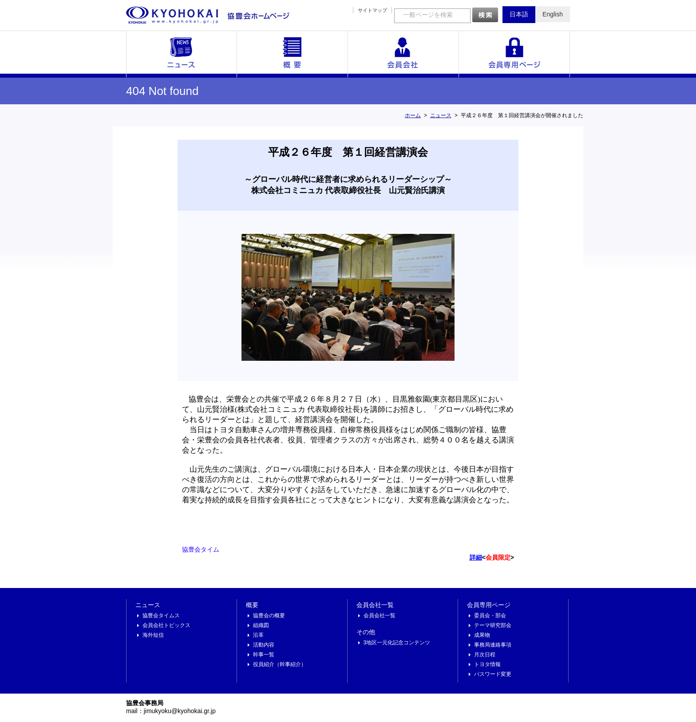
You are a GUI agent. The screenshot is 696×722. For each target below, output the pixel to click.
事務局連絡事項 (492, 645)
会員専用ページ (514, 54)
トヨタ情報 (487, 664)
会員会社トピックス (166, 625)
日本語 (519, 14)
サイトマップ (372, 10)
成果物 (482, 635)
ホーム (413, 115)
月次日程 (484, 654)
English (552, 14)
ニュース (181, 54)
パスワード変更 (492, 674)
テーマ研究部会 (492, 625)
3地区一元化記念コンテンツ (397, 642)
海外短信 (153, 635)
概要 (292, 54)
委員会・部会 (490, 615)
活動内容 (263, 645)
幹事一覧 (263, 654)
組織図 (261, 625)
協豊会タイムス (161, 615)
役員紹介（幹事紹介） (279, 664)
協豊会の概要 (269, 615)
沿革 (258, 635)
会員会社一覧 (403, 54)
